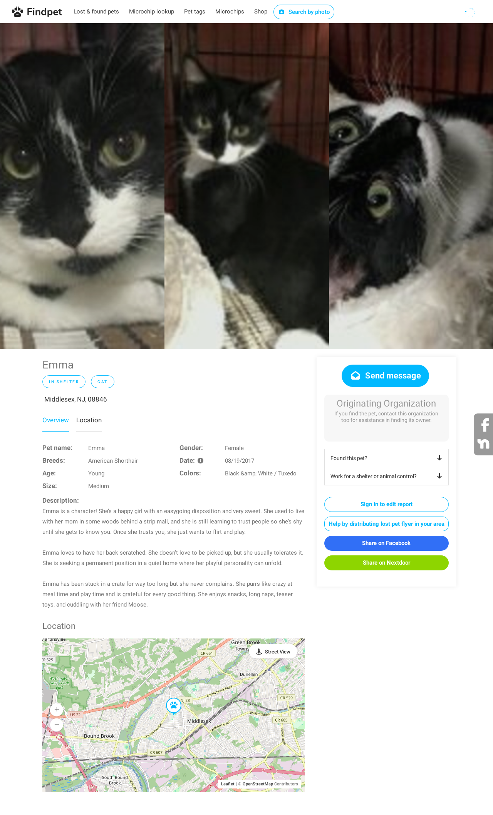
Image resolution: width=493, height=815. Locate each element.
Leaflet (228, 784)
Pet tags (194, 11)
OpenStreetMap (258, 784)
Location (89, 420)
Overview (55, 420)
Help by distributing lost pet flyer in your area (386, 523)
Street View (277, 652)
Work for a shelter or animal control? (387, 476)
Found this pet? (387, 458)
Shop (260, 11)
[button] (168, 698)
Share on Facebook (386, 543)
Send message (385, 375)
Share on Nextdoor (386, 562)
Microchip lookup (151, 11)
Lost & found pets (96, 11)
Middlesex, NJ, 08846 (75, 399)
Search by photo (304, 11)
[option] (82, 186)
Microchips (229, 11)
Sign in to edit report (387, 504)
